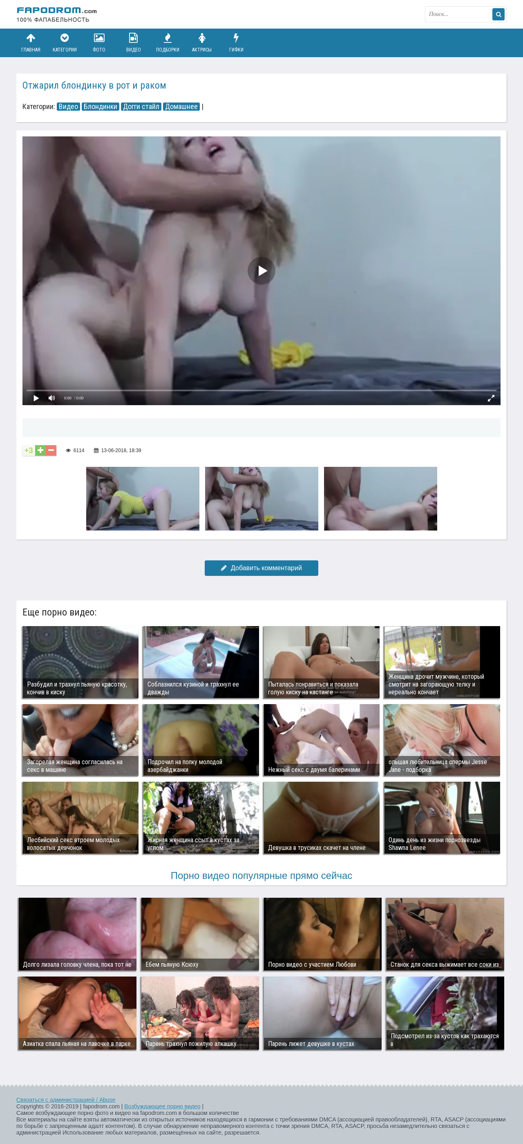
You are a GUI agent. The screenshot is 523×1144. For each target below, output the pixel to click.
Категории (65, 43)
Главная (30, 43)
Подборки (168, 43)
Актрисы (202, 43)
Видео (133, 43)
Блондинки (100, 107)
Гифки (236, 43)
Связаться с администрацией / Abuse (66, 1100)
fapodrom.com (57, 14)
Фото (99, 43)
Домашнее (181, 107)
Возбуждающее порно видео (162, 1106)
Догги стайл (141, 107)
